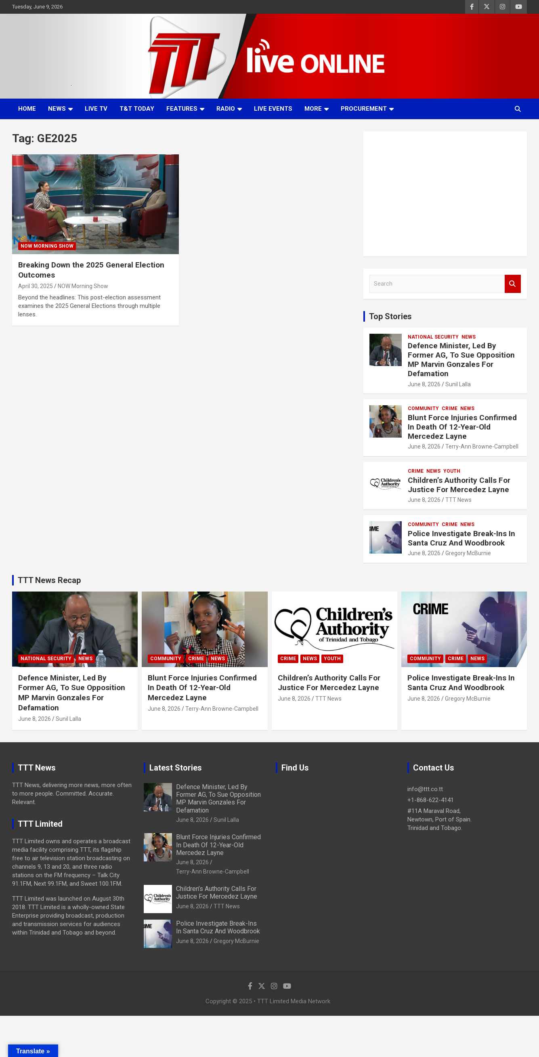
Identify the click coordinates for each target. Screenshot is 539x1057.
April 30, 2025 (35, 286)
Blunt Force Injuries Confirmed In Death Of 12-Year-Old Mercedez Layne (462, 427)
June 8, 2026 (424, 384)
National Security (433, 337)
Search (513, 284)
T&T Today (137, 108)
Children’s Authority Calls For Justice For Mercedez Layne (459, 485)
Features (181, 108)
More (313, 108)
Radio (225, 108)
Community (423, 408)
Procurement (364, 108)
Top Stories (390, 316)
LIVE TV (96, 108)
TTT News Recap (49, 580)
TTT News (458, 500)
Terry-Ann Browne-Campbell (481, 446)
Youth (451, 471)
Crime (449, 408)
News (57, 108)
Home (27, 108)
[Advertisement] (445, 194)
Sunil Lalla (458, 384)
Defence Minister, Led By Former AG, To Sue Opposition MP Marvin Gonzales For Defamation (461, 359)
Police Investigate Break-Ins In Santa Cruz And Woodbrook (461, 538)
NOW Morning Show (47, 246)
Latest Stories (175, 768)
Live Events (273, 108)
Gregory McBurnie (468, 553)
